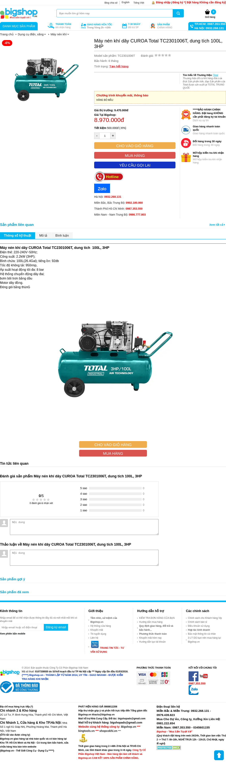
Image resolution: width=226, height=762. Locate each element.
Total (215, 75)
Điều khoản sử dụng (199, 626)
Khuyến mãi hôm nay (150, 637)
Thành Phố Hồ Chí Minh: (118, 208)
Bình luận (62, 235)
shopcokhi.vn (108, 730)
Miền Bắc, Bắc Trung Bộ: (118, 202)
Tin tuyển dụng (98, 633)
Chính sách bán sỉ (197, 622)
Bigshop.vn (128, 726)
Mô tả (43, 235)
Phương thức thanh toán (153, 633)
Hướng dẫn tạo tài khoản (152, 641)
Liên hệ (94, 637)
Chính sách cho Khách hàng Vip (205, 618)
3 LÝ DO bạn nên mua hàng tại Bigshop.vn (204, 639)
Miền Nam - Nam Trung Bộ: (120, 214)
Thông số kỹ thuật (17, 235)
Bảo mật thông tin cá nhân (202, 633)
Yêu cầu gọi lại (134, 165)
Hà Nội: (107, 196)
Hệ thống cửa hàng (100, 626)
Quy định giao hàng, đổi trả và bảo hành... (156, 628)
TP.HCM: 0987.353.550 (209, 24)
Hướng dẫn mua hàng (150, 622)
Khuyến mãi (96, 630)
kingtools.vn (86, 730)
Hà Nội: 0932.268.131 (209, 28)
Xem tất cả (217, 224)
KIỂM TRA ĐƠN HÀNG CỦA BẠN (157, 618)
